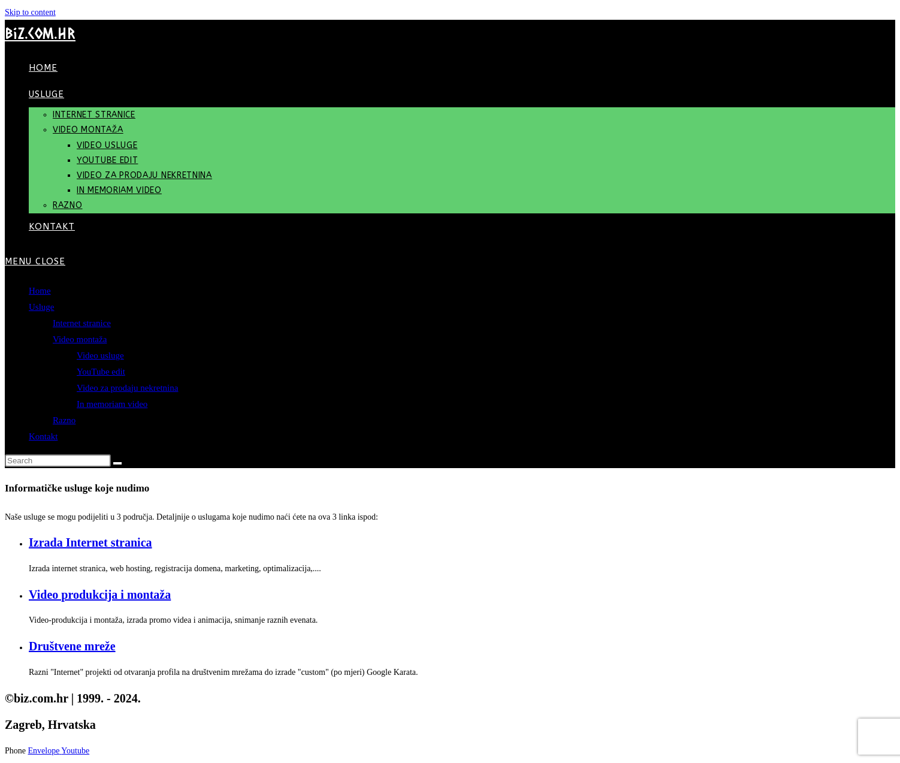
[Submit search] (117, 463)
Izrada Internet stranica (90, 542)
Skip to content (30, 12)
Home (40, 290)
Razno (64, 420)
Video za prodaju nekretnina (127, 388)
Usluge (42, 307)
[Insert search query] (58, 460)
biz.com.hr (40, 33)
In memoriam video (112, 404)
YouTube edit (101, 371)
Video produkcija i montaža (100, 594)
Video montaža (80, 339)
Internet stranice (82, 323)
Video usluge (100, 355)
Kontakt (43, 436)
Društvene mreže (72, 646)
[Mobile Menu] (35, 261)
